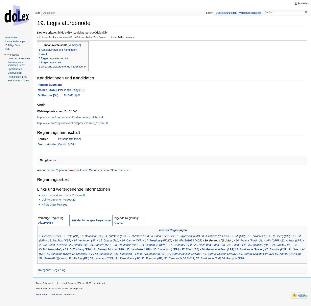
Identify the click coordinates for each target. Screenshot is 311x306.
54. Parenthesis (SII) (143, 258)
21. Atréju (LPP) (272, 240)
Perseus (45, 85)
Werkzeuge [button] (13, 54)
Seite (39, 12)
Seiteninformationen (18, 80)
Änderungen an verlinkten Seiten (16, 64)
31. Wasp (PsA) (294, 245)
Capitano (64, 170)
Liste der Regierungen (173, 230)
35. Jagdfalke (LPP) (147, 249)
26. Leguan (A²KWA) (166, 245)
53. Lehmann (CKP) (117, 258)
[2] (78, 95)
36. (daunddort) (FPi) (175, 249)
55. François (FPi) (168, 258)
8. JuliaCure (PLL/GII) (218, 236)
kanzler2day (73, 90)
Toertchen (127, 170)
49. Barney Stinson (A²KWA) (271, 254)
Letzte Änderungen (15, 41)
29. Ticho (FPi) (249, 245)
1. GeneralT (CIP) (53, 236)
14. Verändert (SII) (87, 240)
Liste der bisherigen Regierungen (93, 220)
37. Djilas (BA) (199, 249)
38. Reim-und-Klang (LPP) (227, 249)
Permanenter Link (17, 76)
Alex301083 (48, 223)
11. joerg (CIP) (284, 236)
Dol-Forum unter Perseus (59, 200)
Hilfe (7, 49)
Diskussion (51, 12)
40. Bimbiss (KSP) (285, 249)
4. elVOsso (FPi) (118, 236)
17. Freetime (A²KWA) (161, 240)
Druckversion (15, 72)
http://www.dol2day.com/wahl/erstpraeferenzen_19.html (74, 123)
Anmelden (302, 3)
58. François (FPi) (248, 258)
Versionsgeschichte (249, 12)
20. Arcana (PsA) (248, 240)
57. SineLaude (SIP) (223, 258)
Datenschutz (45, 297)
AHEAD (71, 95)
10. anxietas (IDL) (262, 236)
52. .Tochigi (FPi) (94, 258)
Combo (65, 144)
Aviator (44, 170)
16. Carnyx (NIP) (135, 240)
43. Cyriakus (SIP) (98, 254)
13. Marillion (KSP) (62, 240)
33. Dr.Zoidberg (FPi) (87, 249)
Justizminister (49, 144)
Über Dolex (58, 297)
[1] (83, 90)
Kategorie (47, 270)
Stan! (117, 170)
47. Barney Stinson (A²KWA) (200, 254)
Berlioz (53, 170)
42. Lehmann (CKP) (74, 254)
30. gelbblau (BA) (271, 245)
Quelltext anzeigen (225, 12)
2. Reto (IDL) (74, 236)
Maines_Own (49, 90)
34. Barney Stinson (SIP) (117, 249)
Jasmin (86, 170)
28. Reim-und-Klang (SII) (221, 245)
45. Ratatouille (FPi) (142, 254)
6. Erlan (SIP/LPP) (165, 236)
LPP (61, 90)
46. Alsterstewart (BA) (168, 254)
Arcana (120, 223)
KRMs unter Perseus (57, 205)
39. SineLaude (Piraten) (258, 249)
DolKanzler (47, 95)
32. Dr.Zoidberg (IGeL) (57, 249)
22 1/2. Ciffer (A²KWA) (65, 245)
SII (58, 95)
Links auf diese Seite (19, 58)
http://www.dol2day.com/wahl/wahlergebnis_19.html (71, 117)
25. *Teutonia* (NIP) (138, 245)
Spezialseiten (15, 69)
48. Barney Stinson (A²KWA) (235, 254)
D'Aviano (75, 170)
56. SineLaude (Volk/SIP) (195, 258)
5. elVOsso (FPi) (141, 236)
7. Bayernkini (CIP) (191, 236)
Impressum (72, 297)
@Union (58, 85)
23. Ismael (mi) (91, 245)
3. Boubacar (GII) (95, 236)
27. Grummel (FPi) (192, 245)
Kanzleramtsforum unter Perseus (64, 195)
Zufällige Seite (12, 45)
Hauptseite (11, 37)
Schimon (107, 170)
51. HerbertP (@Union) (69, 258)
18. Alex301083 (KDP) (191, 240)
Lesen (208, 12)
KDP (74, 144)
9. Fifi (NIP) (241, 236)
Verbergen (77, 45)
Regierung (61, 270)
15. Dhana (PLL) (112, 240)
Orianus (96, 170)
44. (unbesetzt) (119, 254)
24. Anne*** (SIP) (113, 245)
